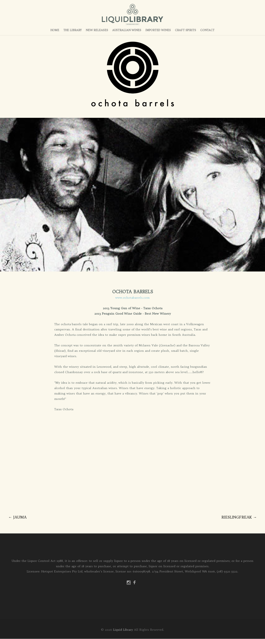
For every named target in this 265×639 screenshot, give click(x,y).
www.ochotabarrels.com (132, 298)
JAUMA (17, 517)
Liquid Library (123, 630)
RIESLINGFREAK (239, 517)
